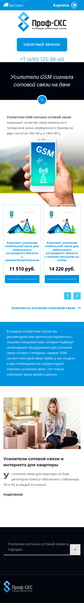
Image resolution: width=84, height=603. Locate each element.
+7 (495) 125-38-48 (42, 59)
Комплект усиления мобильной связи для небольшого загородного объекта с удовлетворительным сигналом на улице (22, 253)
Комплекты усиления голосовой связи (43, 308)
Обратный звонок (42, 44)
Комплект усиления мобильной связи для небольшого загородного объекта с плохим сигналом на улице (62, 251)
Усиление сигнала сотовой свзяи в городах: (38, 546)
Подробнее (13, 494)
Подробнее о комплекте (22, 279)
